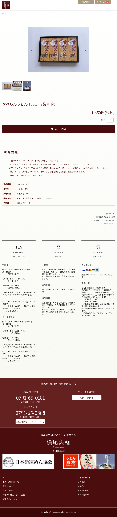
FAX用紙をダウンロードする (30, 421)
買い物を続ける (109, 224)
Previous (31, 50)
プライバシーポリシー (11, 499)
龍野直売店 (59, 451)
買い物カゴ (100, 2)
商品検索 (81, 2)
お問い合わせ (86, 397)
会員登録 (81, 482)
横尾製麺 (58, 440)
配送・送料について (10, 482)
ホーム (5, 13)
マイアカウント (83, 478)
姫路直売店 (59, 448)
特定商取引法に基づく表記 (105, 217)
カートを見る (82, 490)
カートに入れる (58, 129)
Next (85, 50)
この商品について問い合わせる (103, 220)
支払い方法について (10, 490)
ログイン (80, 486)
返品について (110, 214)
